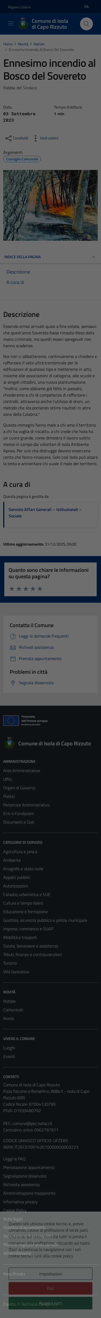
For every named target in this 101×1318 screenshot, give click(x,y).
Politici (9, 796)
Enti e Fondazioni (18, 813)
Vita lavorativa (16, 971)
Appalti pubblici (16, 877)
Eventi (9, 1056)
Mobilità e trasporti (20, 937)
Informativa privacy (20, 1201)
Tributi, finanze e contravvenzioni (32, 954)
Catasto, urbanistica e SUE (26, 894)
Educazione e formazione (25, 911)
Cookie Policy (15, 1210)
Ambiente (12, 860)
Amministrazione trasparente (29, 1193)
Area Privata (14, 1274)
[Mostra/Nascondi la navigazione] (11, 23)
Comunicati (13, 1009)
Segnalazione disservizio (24, 1176)
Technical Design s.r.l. (39, 1304)
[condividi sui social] (16, 138)
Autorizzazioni (15, 886)
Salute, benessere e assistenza (30, 946)
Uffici (7, 779)
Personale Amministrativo (26, 805)
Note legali (13, 1219)
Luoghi (9, 1048)
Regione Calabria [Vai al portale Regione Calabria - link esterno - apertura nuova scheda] (19, 7)
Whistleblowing (17, 1253)
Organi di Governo (19, 787)
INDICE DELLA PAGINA (50, 257)
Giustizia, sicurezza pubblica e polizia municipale (45, 920)
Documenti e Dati (18, 822)
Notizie (9, 1001)
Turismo (10, 963)
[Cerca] (86, 23)
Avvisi (8, 1018)
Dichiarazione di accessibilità (28, 1236)
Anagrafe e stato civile (23, 868)
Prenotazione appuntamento (29, 1167)
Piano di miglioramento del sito (30, 1244)
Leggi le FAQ (14, 1159)
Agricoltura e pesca (20, 851)
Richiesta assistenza (21, 1184)
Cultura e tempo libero (23, 903)
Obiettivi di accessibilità (24, 1227)
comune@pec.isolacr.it (32, 1123)
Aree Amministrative (21, 770)
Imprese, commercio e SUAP (28, 928)
